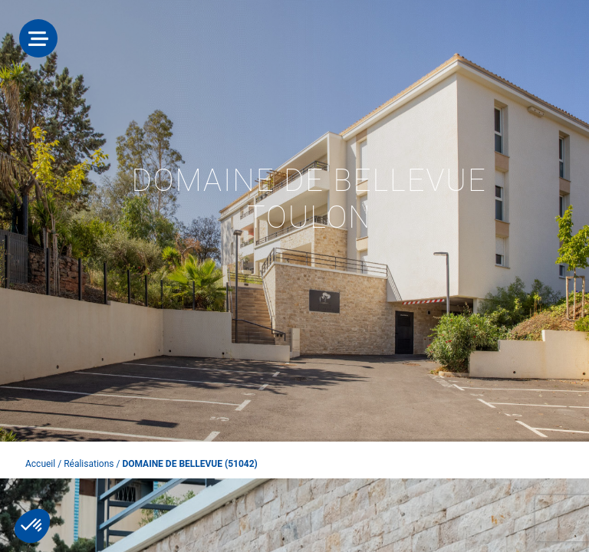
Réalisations (89, 463)
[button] (32, 526)
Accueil (40, 463)
